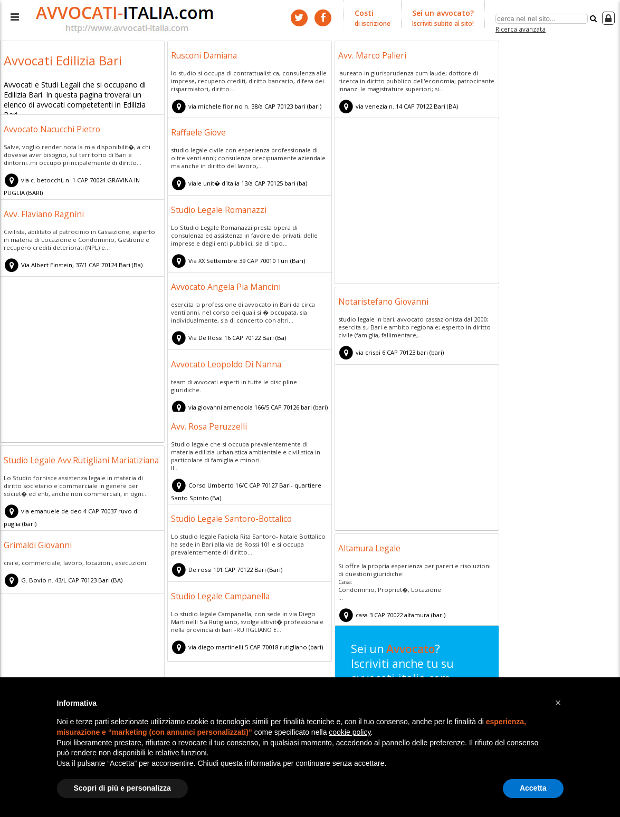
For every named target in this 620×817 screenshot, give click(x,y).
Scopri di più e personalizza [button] (122, 788)
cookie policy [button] (349, 732)
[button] (558, 702)
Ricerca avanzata (520, 28)
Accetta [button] (533, 788)
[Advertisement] (417, 202)
